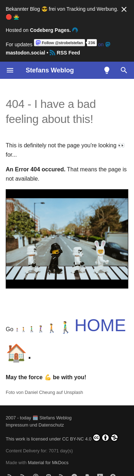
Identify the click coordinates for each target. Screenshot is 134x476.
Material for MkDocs (48, 462)
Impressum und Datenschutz (35, 425)
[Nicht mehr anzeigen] (124, 9)
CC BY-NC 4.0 (90, 438)
